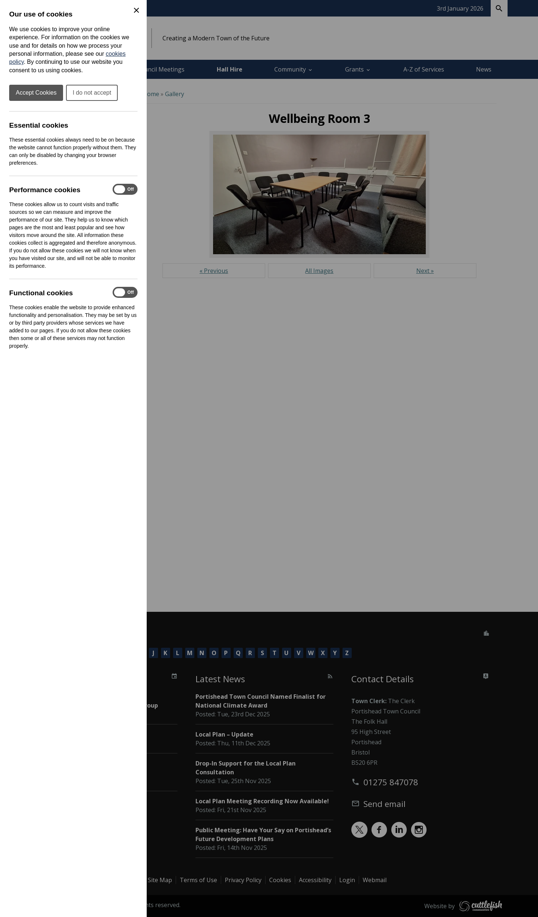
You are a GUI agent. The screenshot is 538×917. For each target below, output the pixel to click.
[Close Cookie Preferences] (136, 10)
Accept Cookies (36, 92)
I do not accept (92, 92)
